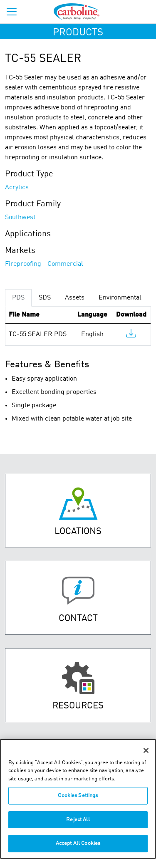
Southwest (20, 217)
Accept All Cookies (78, 843)
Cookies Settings (78, 795)
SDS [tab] (45, 298)
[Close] (146, 750)
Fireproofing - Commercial (44, 264)
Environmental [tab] (120, 298)
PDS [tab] (18, 298)
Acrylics (17, 187)
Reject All (77, 819)
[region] (78, 799)
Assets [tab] (74, 298)
